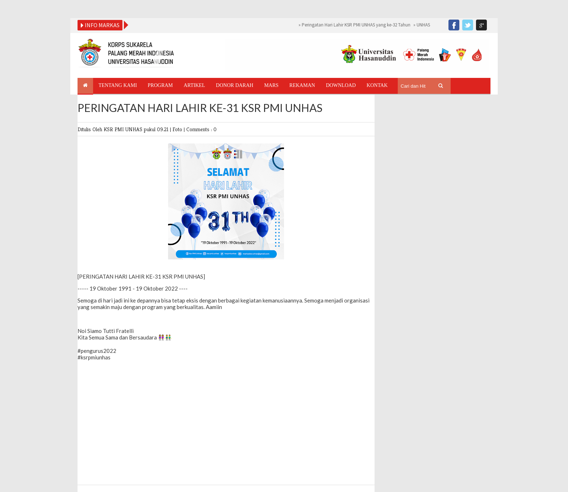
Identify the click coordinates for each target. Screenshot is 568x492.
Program (160, 85)
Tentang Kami (118, 85)
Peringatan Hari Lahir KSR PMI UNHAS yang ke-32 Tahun (356, 25)
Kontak (377, 85)
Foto (178, 129)
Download (341, 85)
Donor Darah (234, 85)
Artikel (194, 85)
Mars (271, 85)
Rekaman (302, 85)
